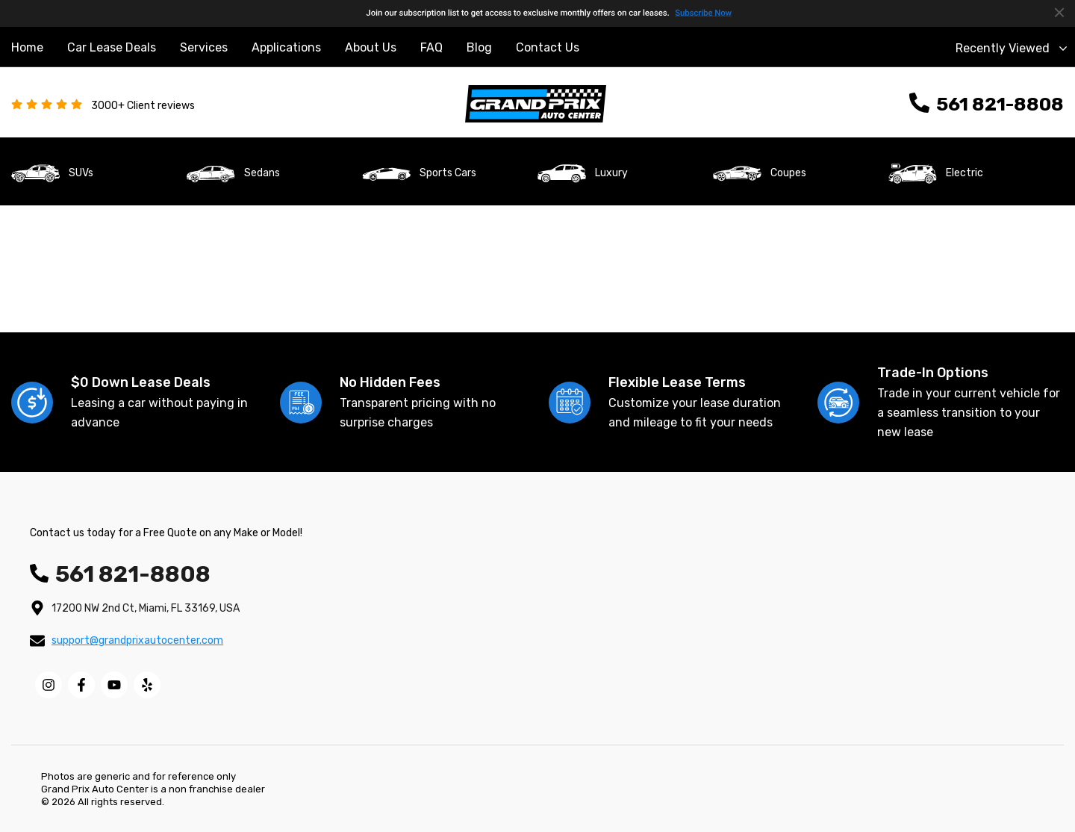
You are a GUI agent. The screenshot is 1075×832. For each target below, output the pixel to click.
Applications (286, 47)
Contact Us (547, 47)
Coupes (788, 173)
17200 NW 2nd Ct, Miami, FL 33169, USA (146, 608)
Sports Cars (448, 173)
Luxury (611, 173)
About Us (370, 47)
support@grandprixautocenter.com (137, 640)
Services (204, 47)
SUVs (81, 173)
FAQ (431, 47)
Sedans (262, 173)
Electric (964, 173)
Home (27, 47)
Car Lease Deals (111, 47)
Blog (479, 47)
